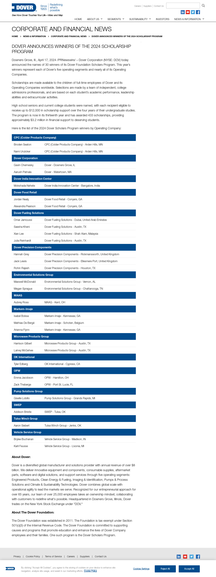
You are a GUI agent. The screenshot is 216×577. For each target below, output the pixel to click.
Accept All (189, 568)
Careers (137, 6)
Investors (162, 19)
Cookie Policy (33, 556)
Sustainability (138, 19)
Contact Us (100, 556)
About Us (93, 19)
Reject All (165, 568)
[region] (108, 568)
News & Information (187, 19)
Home (78, 19)
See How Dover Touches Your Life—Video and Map (37, 15)
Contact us (159, 6)
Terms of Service (53, 556)
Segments (114, 19)
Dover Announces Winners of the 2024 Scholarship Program (127, 36)
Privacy (17, 556)
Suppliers (147, 6)
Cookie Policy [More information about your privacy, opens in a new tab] (90, 571)
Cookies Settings (141, 568)
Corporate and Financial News (69, 36)
